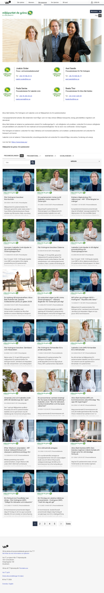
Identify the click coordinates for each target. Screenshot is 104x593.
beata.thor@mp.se (72, 99)
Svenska (5, 584)
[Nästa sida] (61, 524)
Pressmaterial (34, 155)
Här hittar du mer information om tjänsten (15, 553)
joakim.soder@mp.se (23, 79)
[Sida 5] (54, 524)
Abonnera (96, 11)
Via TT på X (6, 572)
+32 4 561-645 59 (75, 96)
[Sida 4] (49, 524)
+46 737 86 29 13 (25, 76)
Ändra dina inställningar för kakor (13, 576)
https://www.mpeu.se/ (19, 142)
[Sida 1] (35, 524)
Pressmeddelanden (14, 155)
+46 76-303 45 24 (25, 96)
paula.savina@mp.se (23, 99)
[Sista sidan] (68, 524)
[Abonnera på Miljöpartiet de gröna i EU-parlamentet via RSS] (100, 15)
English (11, 584)
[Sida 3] (44, 524)
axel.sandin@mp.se (72, 79)
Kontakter (51, 155)
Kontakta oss (24, 568)
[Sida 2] (39, 524)
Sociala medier (67, 155)
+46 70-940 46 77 (75, 76)
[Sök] (17, 163)
